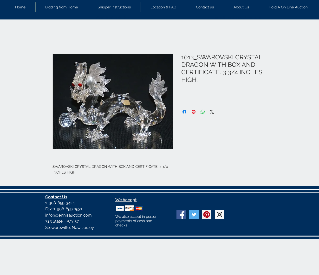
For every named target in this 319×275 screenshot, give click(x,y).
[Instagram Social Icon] (219, 214)
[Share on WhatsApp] (203, 112)
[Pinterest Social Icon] (206, 214)
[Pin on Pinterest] (193, 112)
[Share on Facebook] (184, 112)
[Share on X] (212, 112)
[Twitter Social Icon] (194, 214)
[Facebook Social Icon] (181, 214)
